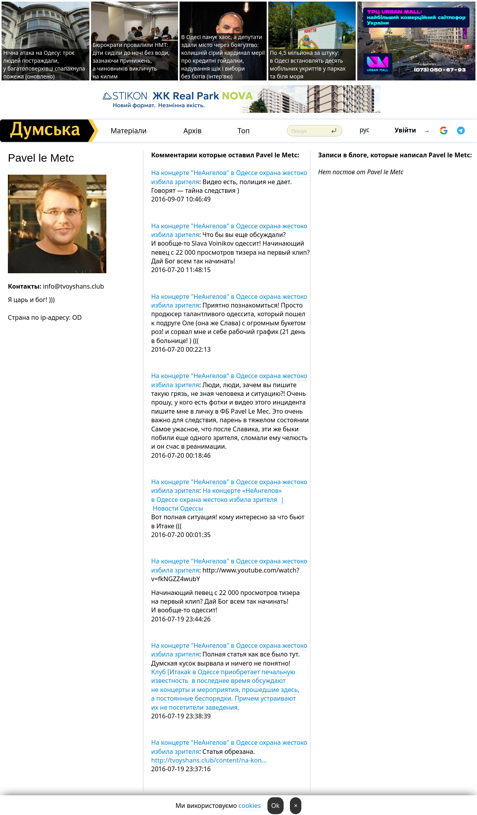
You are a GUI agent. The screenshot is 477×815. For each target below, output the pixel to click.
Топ (244, 130)
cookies (250, 805)
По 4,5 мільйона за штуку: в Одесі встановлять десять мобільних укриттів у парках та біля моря (307, 64)
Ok (275, 805)
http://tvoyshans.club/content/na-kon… (209, 760)
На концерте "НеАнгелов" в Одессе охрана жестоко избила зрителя (229, 177)
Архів (193, 130)
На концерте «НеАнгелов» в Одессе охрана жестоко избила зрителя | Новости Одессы (217, 499)
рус (364, 129)
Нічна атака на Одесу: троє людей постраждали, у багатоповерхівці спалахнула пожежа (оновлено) (44, 64)
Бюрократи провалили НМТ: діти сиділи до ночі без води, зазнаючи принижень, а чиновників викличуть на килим (131, 60)
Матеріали (129, 130)
